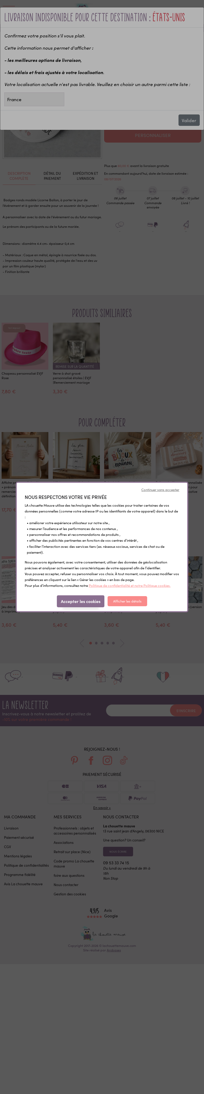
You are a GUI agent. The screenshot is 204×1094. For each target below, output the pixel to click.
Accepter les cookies (80, 601)
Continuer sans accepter (160, 489)
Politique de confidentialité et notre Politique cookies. (130, 585)
